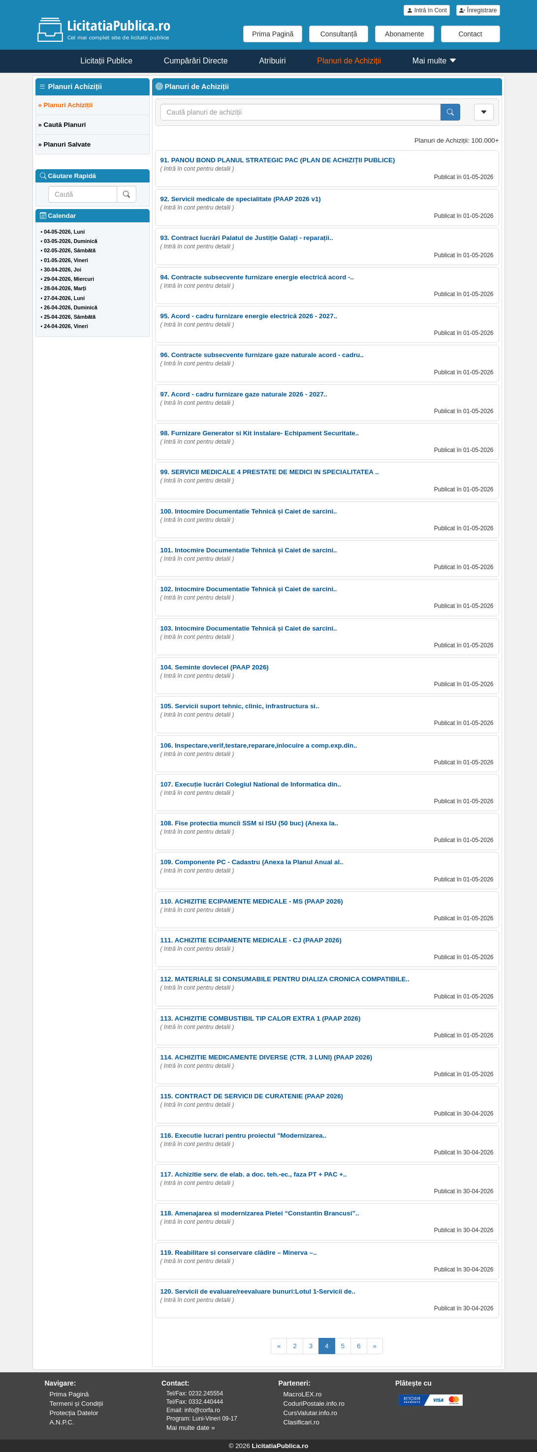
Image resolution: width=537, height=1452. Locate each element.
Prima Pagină (272, 34)
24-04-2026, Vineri (66, 326)
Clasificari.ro (301, 1422)
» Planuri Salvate (64, 144)
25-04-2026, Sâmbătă (69, 317)
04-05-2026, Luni (64, 232)
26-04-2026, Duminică (70, 307)
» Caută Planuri (62, 124)
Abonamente (404, 34)
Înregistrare (478, 10)
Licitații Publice (106, 61)
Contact (470, 34)
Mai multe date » (190, 1427)
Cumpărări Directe (196, 61)
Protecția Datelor (74, 1413)
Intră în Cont (426, 10)
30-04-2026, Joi (62, 269)
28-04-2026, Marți (65, 288)
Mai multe (434, 61)
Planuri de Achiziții (349, 61)
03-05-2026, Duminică (70, 241)
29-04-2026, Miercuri (69, 279)
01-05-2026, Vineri (66, 260)
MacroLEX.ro (303, 1394)
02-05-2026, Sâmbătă (69, 250)
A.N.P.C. (62, 1422)
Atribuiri (272, 61)
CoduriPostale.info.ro (314, 1403)
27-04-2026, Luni (64, 298)
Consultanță (338, 34)
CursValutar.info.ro (310, 1413)
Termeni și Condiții (76, 1403)
